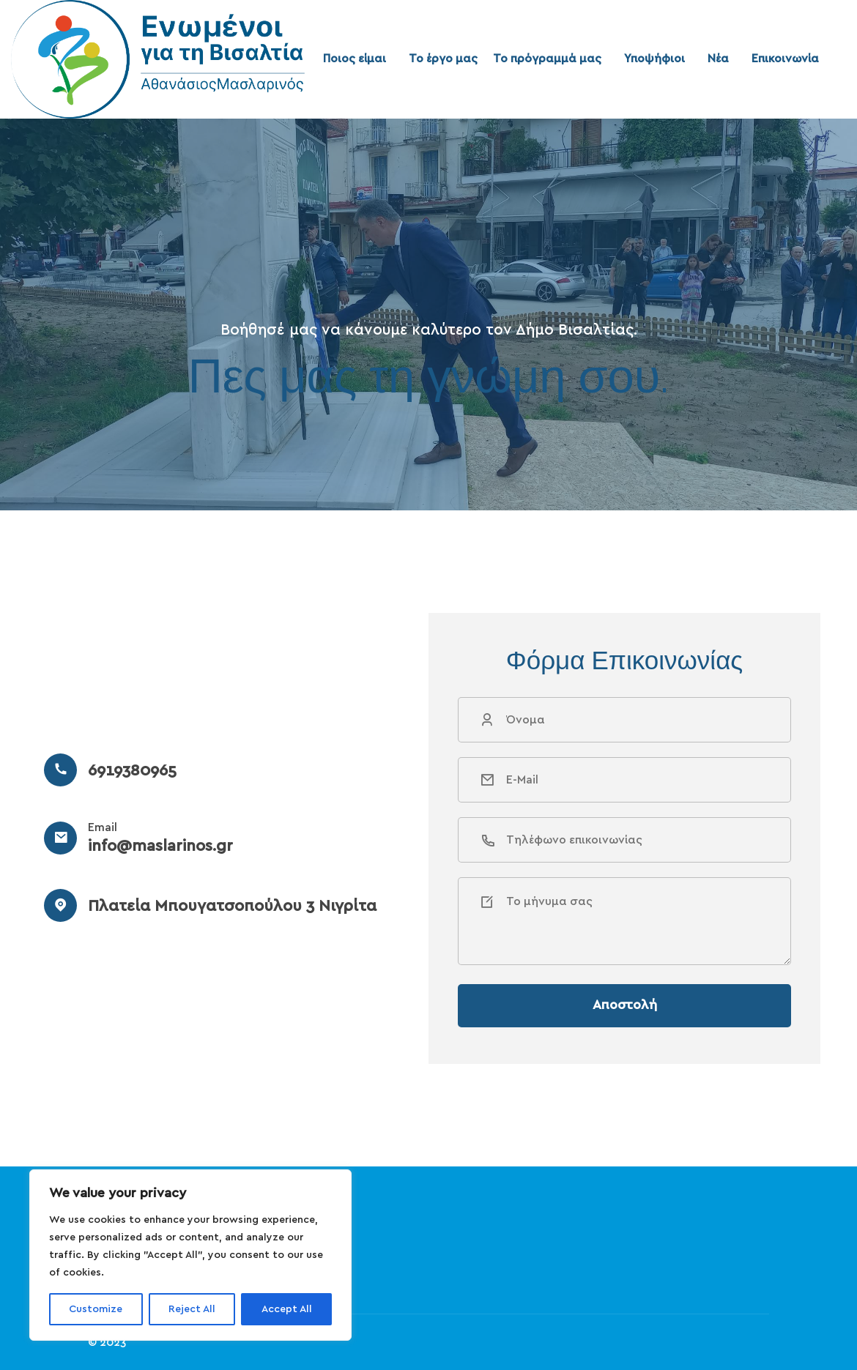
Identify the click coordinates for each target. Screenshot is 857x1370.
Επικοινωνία (785, 58)
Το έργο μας (443, 58)
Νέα (718, 58)
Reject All (191, 1309)
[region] (190, 1255)
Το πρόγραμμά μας (547, 58)
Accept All (286, 1309)
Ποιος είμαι (354, 58)
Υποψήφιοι (654, 58)
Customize (95, 1309)
